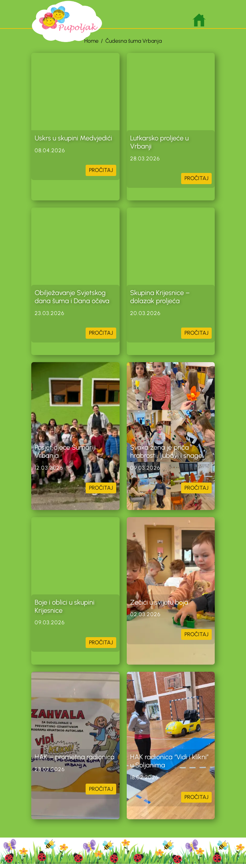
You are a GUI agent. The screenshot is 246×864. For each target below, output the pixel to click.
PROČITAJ (101, 170)
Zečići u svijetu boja (159, 602)
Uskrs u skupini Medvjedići (73, 138)
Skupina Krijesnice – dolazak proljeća (160, 297)
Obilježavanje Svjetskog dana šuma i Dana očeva (72, 297)
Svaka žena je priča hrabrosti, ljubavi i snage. (167, 451)
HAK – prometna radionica (75, 757)
